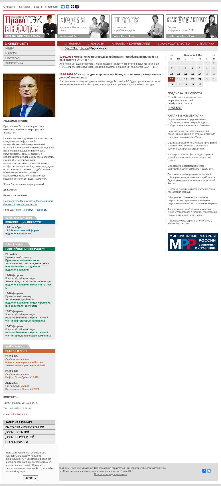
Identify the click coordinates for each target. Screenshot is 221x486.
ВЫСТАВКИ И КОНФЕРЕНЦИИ (24, 427)
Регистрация (51, 6)
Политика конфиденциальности (110, 474)
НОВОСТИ (97, 43)
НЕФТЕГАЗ (12, 58)
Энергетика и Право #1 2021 (22, 389)
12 (185, 73)
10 (171, 73)
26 (185, 84)
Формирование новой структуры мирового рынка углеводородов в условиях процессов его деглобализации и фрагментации (192, 212)
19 (185, 79)
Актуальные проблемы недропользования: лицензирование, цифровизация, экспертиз (28, 302)
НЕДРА (9, 48)
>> (214, 55)
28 (200, 84)
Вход (36, 6)
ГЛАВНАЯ (74, 43)
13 (192, 73)
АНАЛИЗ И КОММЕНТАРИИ (132, 43)
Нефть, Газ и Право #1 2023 (22, 377)
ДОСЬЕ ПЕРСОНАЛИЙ (19, 437)
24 (171, 84)
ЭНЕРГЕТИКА (14, 63)
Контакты (24, 6)
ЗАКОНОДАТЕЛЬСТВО (175, 43)
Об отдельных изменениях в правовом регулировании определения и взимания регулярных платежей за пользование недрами (192, 200)
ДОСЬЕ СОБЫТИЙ (17, 432)
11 (178, 73)
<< (171, 55)
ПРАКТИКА (207, 43)
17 (171, 79)
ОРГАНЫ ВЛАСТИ (16, 442)
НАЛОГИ (11, 53)
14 (200, 73)
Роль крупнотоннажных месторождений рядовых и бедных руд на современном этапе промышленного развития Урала (191, 134)
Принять (30, 477)
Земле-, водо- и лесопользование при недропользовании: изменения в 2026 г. (28, 284)
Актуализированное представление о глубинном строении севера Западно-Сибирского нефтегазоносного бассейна (188, 122)
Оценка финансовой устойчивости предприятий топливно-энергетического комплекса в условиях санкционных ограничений (192, 145)
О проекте (9, 6)
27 (192, 84)
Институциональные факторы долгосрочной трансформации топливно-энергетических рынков (190, 157)
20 (192, 79)
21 (200, 79)
